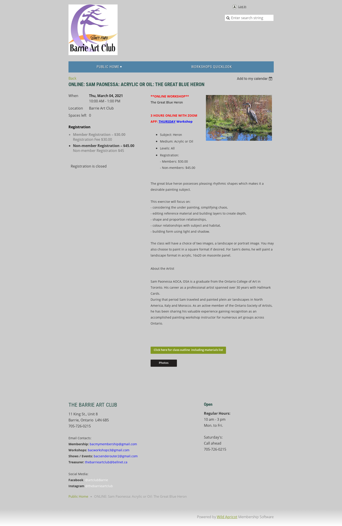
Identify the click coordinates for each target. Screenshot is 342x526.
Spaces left (77, 115)
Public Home (78, 496)
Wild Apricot (227, 516)
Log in (242, 6)
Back (72, 78)
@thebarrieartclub (99, 486)
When (73, 95)
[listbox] (255, 78)
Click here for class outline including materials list (188, 350)
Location (75, 108)
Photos (163, 363)
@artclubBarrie (96, 480)
